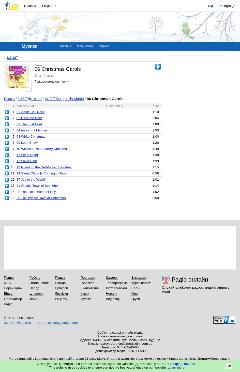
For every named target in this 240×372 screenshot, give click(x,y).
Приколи (61, 288)
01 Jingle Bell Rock (30, 112)
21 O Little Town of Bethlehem (38, 185)
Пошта (9, 277)
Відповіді (113, 299)
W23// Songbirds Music (64, 99)
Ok (229, 366)
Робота (35, 277)
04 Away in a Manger (31, 130)
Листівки (61, 293)
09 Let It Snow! (27, 142)
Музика (85, 299)
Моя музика (85, 46)
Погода (60, 283)
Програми (87, 277)
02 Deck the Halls (29, 118)
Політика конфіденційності (57, 323)
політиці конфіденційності (176, 364)
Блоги (135, 288)
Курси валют (140, 283)
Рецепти (61, 299)
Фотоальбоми (116, 288)
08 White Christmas (30, 136)
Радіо (8, 304)
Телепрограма (117, 283)
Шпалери (37, 293)
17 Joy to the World (30, 179)
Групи (135, 299)
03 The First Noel (29, 124)
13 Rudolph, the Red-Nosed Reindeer (44, 167)
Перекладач (13, 288)
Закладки (138, 277)
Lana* (12, 58)
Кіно (134, 293)
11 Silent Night (27, 155)
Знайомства (89, 288)
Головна (30, 6)
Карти (84, 293)
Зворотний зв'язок (17, 323)
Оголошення (39, 283)
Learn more (176, 367)
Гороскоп (87, 283)
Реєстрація (227, 6)
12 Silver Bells (26, 161)
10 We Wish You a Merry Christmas (42, 149)
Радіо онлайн (190, 279)
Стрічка (104, 46)
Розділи (47, 6)
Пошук (60, 277)
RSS (7, 283)
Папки (9, 99)
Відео (8, 293)
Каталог (112, 277)
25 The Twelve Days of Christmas (41, 198)
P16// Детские (30, 99)
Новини (112, 293)
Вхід (210, 6)
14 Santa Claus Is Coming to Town (41, 173)
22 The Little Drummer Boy (36, 192)
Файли (35, 299)
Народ (34, 288)
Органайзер (13, 299)
